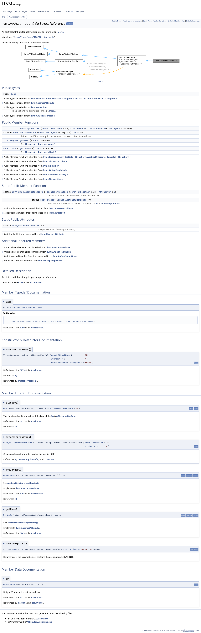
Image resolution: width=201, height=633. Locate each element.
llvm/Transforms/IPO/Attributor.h (34, 37)
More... (61, 31)
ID (38, 225)
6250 (22, 327)
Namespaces (44, 11)
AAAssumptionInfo (17, 17)
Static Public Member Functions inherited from (37, 208)
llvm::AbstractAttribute (42, 102)
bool (15, 132)
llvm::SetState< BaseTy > (55, 174)
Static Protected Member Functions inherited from (39, 256)
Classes (58, 11)
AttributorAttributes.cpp (39, 621)
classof (51, 200)
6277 (22, 597)
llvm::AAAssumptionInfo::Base (26, 307)
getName (24, 140)
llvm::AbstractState (53, 179)
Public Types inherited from (60, 98)
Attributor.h (35, 282)
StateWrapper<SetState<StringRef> (30, 321)
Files (69, 11)
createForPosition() (27, 380)
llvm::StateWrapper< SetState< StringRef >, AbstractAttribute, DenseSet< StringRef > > (74, 98)
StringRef (114, 128)
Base (13, 94)
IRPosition (55, 128)
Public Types (116, 21)
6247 (20, 282)
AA (97, 203)
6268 (22, 493)
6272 (22, 421)
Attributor (76, 128)
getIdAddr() (37, 602)
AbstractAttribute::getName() (40, 144)
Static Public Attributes (176, 21)
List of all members (193, 21)
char (13, 148)
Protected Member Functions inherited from (36, 247)
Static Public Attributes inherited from (33, 234)
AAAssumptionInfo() (29, 459)
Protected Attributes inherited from (32, 260)
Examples (80, 11)
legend (100, 81)
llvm (3, 17)
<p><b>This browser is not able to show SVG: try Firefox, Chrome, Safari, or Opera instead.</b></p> (100, 62)
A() (16, 375)
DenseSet (101, 128)
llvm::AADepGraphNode (43, 115)
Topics (32, 11)
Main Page (7, 11)
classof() (22, 602)
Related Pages (21, 11)
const (45, 128)
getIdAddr (25, 148)
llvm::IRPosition (39, 107)
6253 (22, 370)
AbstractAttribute (75, 200)
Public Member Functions (132, 21)
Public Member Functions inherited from (66, 157)
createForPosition (57, 192)
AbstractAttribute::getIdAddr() (40, 152)
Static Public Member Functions (154, 21)
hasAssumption (28, 132)
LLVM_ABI (17, 192)
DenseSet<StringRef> (83, 321)
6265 (22, 533)
